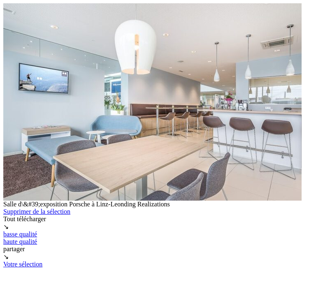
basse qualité (20, 234)
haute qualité (20, 241)
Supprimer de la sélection (36, 211)
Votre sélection (22, 264)
